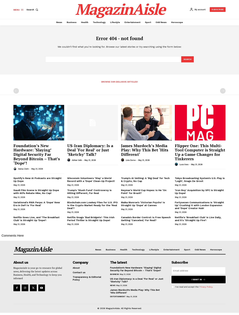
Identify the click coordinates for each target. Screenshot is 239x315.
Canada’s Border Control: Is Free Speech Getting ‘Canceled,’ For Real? (146, 221)
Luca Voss (184, 167)
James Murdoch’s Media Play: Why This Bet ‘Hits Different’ (144, 152)
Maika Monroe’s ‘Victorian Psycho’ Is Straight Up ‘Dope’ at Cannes (143, 206)
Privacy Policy (205, 289)
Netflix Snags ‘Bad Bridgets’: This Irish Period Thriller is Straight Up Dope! (90, 221)
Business (114, 277)
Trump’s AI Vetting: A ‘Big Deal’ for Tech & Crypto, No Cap (145, 182)
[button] (33, 9)
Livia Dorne (131, 162)
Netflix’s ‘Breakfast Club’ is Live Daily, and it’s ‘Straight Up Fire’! (198, 221)
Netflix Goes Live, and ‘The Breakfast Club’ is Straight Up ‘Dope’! (36, 221)
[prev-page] (16, 93)
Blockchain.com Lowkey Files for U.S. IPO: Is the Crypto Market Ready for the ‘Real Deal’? (92, 207)
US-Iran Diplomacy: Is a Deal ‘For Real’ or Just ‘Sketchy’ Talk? (90, 152)
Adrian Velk (77, 162)
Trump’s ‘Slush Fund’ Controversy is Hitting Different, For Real (89, 194)
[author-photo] (15, 171)
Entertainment (118, 299)
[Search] (187, 61)
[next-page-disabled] (223, 93)
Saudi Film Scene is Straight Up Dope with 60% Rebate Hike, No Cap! (36, 194)
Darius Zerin (23, 171)
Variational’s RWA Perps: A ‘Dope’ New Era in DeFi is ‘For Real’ (36, 206)
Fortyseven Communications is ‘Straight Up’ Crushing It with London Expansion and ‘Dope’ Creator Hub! (199, 207)
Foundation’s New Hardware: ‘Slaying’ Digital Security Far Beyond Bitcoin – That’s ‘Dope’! (36, 156)
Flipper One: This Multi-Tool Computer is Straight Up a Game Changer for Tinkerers (200, 154)
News (112, 288)
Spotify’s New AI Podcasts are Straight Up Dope (37, 182)
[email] (198, 273)
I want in (198, 281)
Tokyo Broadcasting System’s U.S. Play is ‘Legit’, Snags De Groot (200, 182)
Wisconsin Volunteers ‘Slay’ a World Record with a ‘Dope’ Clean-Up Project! (91, 182)
